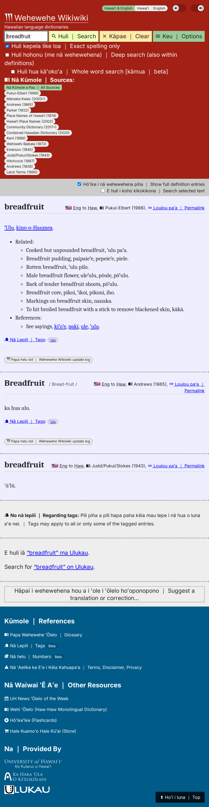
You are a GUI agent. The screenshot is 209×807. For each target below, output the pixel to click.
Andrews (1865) (20, 104)
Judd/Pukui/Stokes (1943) (28, 155)
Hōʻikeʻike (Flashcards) (30, 720)
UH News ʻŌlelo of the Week (36, 698)
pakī (73, 326)
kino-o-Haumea (34, 227)
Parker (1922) (17, 110)
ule (84, 326)
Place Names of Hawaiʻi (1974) (31, 115)
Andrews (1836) (20, 166)
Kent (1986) (16, 138)
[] (89, 71)
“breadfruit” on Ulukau (63, 566)
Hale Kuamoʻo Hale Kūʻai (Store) (40, 731)
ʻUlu (9, 227)
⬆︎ (180, 797)
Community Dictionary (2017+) (31, 127)
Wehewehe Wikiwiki (46, 18)
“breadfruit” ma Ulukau (57, 552)
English (159, 8)
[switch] (179, 8)
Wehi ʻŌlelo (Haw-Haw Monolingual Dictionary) (55, 709)
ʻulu (94, 326)
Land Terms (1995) (22, 172)
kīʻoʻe (60, 326)
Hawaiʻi (143, 8)
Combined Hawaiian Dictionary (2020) (38, 132)
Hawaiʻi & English (118, 8)
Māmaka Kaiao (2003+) (26, 99)
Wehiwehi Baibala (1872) (26, 144)
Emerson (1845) (20, 149)
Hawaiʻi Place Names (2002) (30, 121)
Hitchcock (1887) (20, 161)
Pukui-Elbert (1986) (22, 93)
